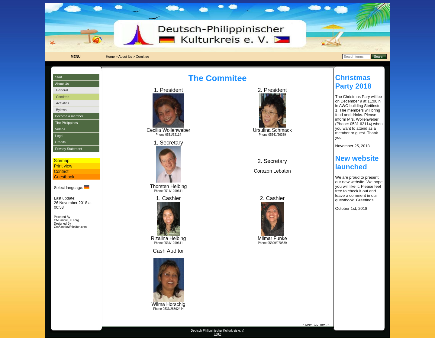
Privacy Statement (68, 149)
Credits (60, 142)
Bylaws (61, 110)
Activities (62, 103)
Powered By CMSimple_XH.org (66, 218)
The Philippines (66, 123)
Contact (61, 171)
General (62, 90)
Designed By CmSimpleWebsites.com (70, 225)
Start (58, 77)
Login (217, 334)
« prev (307, 324)
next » (324, 324)
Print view (63, 166)
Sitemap (61, 160)
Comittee (62, 97)
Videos (60, 129)
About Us (62, 84)
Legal (59, 136)
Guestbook (64, 176)
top (316, 324)
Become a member (69, 116)
